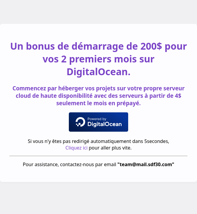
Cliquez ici (77, 147)
